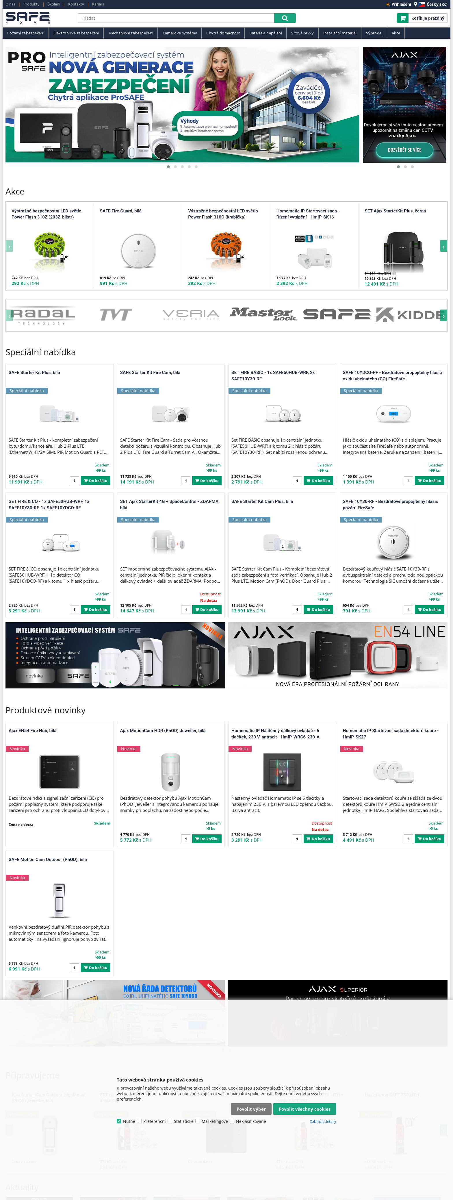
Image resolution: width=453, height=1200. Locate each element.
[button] (168, 167)
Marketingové (215, 1121)
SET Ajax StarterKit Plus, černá (395, 211)
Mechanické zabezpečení (130, 33)
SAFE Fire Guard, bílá (121, 211)
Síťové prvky (302, 33)
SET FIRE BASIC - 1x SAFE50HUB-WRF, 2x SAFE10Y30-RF (273, 376)
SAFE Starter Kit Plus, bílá (34, 372)
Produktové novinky (45, 581)
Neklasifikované (251, 1121)
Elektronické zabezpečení (76, 33)
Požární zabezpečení (25, 33)
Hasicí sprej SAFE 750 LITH (392, 837)
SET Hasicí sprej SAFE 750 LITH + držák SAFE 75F (310, 840)
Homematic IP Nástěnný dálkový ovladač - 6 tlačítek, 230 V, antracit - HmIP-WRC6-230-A (275, 605)
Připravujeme (32, 817)
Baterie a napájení (265, 33)
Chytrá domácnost (223, 33)
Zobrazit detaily (323, 1121)
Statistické (184, 1121)
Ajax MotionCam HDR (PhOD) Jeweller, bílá (163, 601)
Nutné (129, 1121)
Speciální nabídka (40, 352)
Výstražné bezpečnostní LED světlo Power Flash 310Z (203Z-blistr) (46, 214)
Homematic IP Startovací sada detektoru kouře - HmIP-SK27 (391, 605)
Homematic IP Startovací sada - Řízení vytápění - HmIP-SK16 (308, 214)
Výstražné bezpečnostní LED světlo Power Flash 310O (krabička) (223, 214)
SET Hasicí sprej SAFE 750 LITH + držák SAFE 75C (133, 840)
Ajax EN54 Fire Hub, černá (214, 837)
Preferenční (154, 1121)
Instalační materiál (340, 33)
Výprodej (374, 33)
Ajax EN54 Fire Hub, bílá (33, 601)
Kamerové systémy (179, 33)
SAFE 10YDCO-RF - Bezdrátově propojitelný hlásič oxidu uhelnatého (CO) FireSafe (392, 376)
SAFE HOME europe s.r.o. (38, 18)
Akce (396, 33)
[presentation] (9, 246)
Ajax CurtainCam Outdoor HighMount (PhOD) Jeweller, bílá (49, 840)
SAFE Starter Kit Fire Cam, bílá (150, 372)
